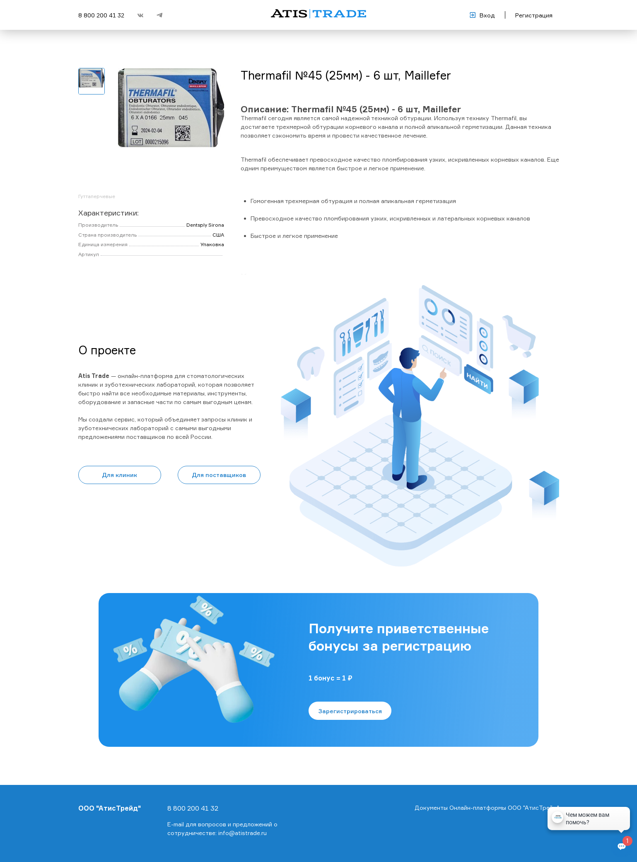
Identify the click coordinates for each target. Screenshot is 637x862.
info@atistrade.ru (242, 832)
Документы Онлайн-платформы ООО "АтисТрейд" (487, 807)
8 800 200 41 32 (101, 15)
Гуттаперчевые (96, 196)
